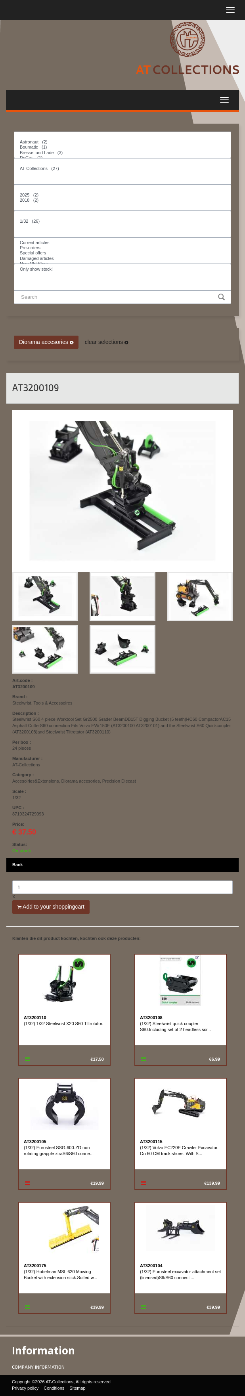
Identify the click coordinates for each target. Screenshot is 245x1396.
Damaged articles (122, 258)
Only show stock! (122, 269)
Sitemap (77, 1388)
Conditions (54, 1388)
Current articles (122, 242)
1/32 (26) (122, 221)
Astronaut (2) (122, 142)
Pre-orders (122, 247)
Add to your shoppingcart (50, 906)
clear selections (106, 342)
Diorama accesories (46, 342)
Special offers (122, 253)
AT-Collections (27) (122, 168)
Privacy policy (25, 1388)
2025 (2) (122, 195)
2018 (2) (122, 200)
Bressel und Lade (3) (122, 152)
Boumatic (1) (122, 147)
